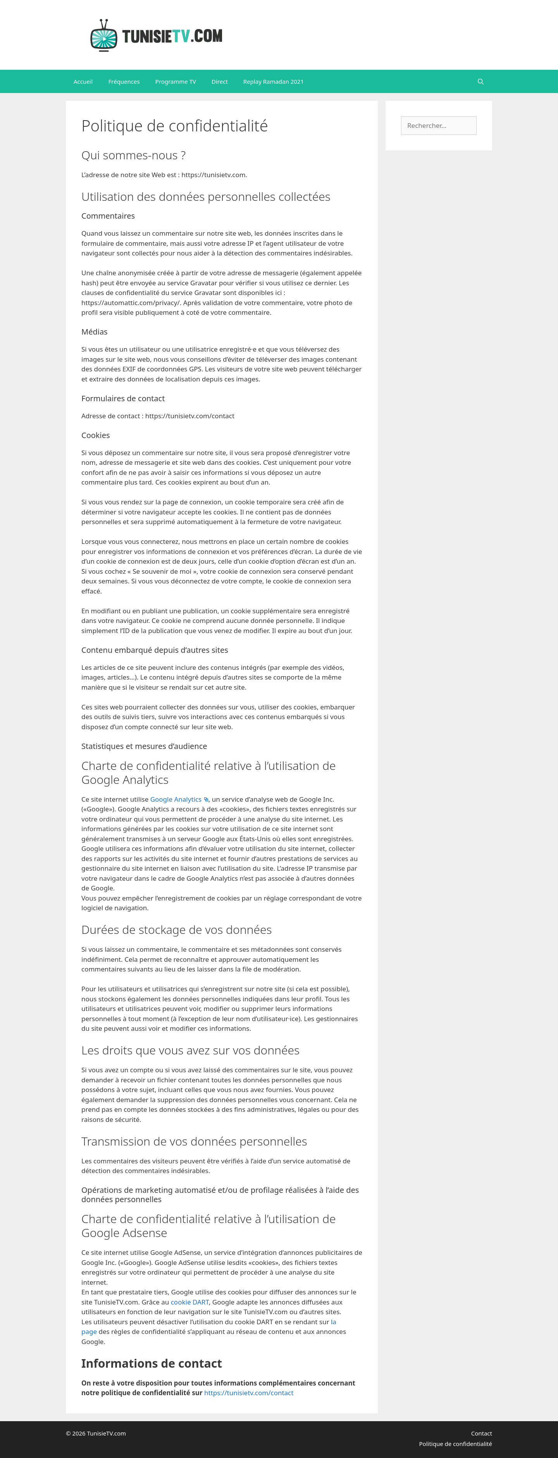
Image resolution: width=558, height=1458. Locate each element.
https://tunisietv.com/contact (248, 1392)
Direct (220, 81)
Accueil (83, 81)
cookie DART (190, 1302)
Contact (481, 1433)
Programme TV (175, 81)
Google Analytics (176, 799)
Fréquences (124, 81)
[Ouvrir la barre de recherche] (480, 81)
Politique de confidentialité (455, 1444)
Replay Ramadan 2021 (273, 81)
